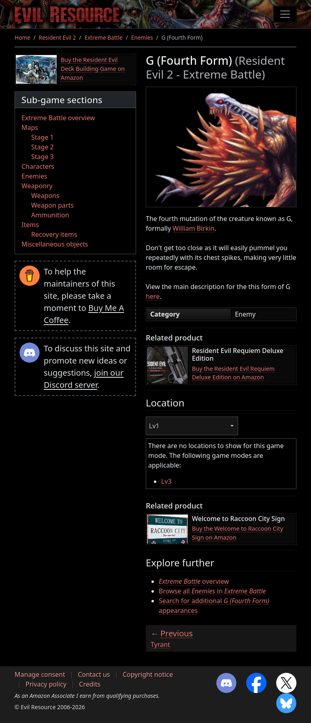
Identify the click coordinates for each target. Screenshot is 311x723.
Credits (89, 684)
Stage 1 (42, 137)
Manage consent (40, 674)
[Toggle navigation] (285, 14)
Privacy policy (46, 684)
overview (194, 581)
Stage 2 (42, 146)
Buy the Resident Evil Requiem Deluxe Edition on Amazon (233, 373)
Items (30, 224)
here (153, 296)
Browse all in (212, 591)
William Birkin (193, 228)
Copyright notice (148, 674)
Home (22, 37)
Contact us (94, 674)
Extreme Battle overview (58, 117)
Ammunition (50, 215)
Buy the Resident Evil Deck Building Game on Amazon (93, 68)
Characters (37, 166)
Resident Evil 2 (57, 37)
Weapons (45, 195)
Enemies (142, 37)
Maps (29, 127)
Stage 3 (42, 156)
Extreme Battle (104, 37)
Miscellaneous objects (54, 244)
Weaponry (37, 185)
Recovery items (54, 234)
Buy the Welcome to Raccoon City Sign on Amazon (237, 533)
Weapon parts (52, 205)
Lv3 (166, 481)
